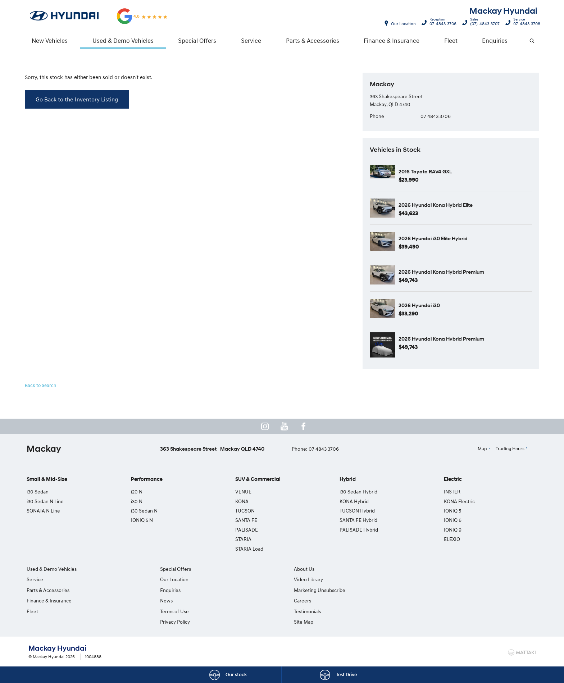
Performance (147, 480)
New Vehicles (50, 40)
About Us (297, 569)
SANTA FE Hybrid (358, 520)
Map (482, 449)
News (163, 601)
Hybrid (348, 480)
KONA (242, 501)
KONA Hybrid (354, 501)
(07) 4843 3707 (483, 22)
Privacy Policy (172, 622)
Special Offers (197, 40)
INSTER (452, 492)
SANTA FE (246, 520)
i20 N (136, 492)
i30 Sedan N (144, 511)
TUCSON (245, 511)
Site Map (427, 590)
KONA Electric (459, 501)
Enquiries (495, 40)
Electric (453, 480)
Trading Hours (510, 449)
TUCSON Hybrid (357, 511)
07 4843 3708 (525, 22)
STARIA (243, 539)
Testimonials (431, 580)
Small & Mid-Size (47, 480)
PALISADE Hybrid (359, 530)
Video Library (302, 580)
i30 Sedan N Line (45, 501)
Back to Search (40, 385)
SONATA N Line (43, 511)
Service (251, 40)
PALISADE (246, 530)
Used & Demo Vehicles (123, 40)
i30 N (136, 501)
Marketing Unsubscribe (313, 590)
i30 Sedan (38, 492)
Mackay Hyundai (503, 11)
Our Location (403, 23)
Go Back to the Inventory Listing (77, 99)
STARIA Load (249, 549)
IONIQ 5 (452, 511)
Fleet (451, 40)
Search (528, 41)
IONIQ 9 (452, 530)
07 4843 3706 (441, 22)
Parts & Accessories (312, 40)
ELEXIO (452, 539)
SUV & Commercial (258, 480)
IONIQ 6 (452, 520)
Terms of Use (171, 611)
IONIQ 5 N (142, 520)
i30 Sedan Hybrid (358, 492)
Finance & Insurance (391, 40)
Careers (426, 569)
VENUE (243, 492)
